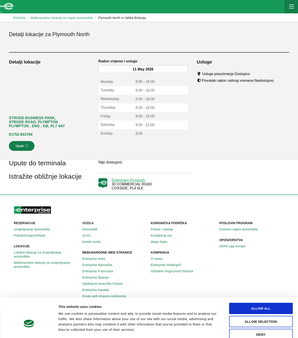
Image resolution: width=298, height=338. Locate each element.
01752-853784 (20, 134)
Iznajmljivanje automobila (34, 229)
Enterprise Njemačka (99, 265)
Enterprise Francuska (100, 271)
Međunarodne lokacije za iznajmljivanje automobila (46, 264)
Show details (230, 329)
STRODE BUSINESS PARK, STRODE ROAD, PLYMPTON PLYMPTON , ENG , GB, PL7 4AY (37, 122)
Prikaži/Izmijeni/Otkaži (32, 235)
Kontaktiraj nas (164, 235)
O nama (159, 258)
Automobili (92, 229)
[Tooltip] (254, 74)
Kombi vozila (93, 242)
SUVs (88, 235)
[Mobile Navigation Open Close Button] (291, 6)
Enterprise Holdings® (169, 265)
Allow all (261, 283)
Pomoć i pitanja (164, 229)
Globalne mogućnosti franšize (174, 271)
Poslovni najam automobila (241, 229)
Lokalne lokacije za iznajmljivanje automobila (46, 254)
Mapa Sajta (161, 242)
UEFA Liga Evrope (234, 246)
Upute (22, 147)
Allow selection (261, 297)
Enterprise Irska (96, 258)
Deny (261, 309)
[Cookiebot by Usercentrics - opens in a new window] (28, 329)
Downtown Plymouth (128, 180)
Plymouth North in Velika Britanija (122, 18)
